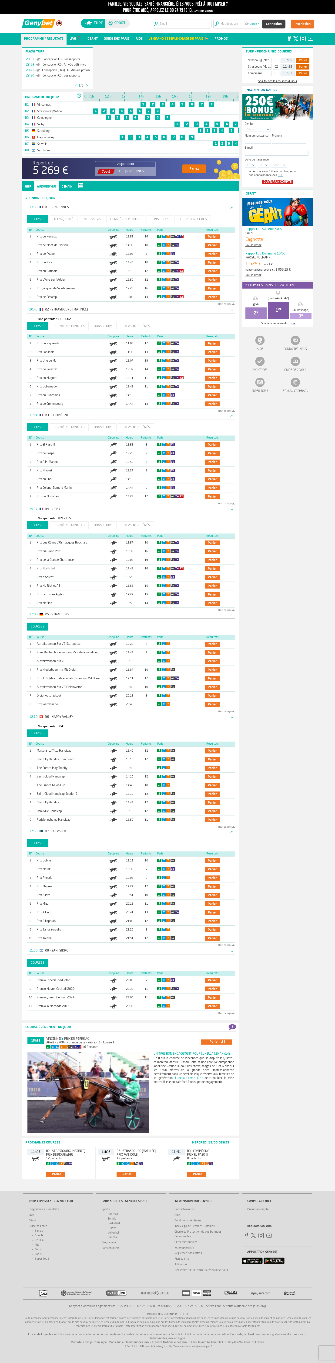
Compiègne (255, 73)
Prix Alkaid (43, 912)
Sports (106, 1209)
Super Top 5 (259, 391)
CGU (280, 175)
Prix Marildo (44, 603)
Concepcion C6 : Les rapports (61, 59)
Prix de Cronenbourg (50, 403)
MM (261, 165)
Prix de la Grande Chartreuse (55, 559)
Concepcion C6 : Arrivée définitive (64, 64)
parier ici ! (217, 1041)
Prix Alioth (43, 895)
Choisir (250, 129)
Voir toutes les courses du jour (277, 81)
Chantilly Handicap (49, 802)
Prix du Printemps (48, 395)
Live (31, 1215)
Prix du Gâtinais (47, 271)
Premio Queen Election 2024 (55, 997)
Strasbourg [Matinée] (261, 60)
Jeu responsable (184, 1247)
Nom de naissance (256, 135)
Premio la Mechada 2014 (53, 1006)
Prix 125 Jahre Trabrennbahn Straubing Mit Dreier (68, 678)
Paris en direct (110, 1248)
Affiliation (180, 1264)
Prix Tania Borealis (49, 929)
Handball (113, 1237)
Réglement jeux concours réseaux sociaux (201, 1270)
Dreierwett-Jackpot (49, 695)
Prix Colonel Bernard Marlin (54, 487)
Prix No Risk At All (48, 585)
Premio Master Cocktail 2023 (56, 988)
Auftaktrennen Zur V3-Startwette (58, 643)
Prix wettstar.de (47, 704)
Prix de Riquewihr (48, 343)
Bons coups (160, 219)
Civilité (249, 123)
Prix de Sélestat (47, 369)
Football (113, 1214)
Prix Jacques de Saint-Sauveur (56, 288)
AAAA (276, 165)
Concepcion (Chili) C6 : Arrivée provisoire (68, 70)
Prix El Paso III (46, 444)
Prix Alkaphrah (46, 921)
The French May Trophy (52, 768)
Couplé (39, 1235)
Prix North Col (46, 568)
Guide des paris (295, 370)
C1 (276, 60)
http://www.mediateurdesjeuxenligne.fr (190, 1346)
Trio (37, 1245)
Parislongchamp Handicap (53, 819)
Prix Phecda (44, 877)
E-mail (249, 147)
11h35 (287, 66)
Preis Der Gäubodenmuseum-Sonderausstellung (67, 652)
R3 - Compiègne (198, 1151)
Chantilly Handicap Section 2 (55, 759)
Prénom (277, 135)
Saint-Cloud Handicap (51, 776)
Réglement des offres (188, 1253)
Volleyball (114, 1232)
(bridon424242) (278, 298)
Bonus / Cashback (295, 391)
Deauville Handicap (49, 811)
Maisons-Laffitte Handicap (54, 750)
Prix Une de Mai (47, 360)
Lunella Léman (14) (189, 1078)
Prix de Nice (44, 262)
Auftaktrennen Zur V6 (51, 661)
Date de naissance (257, 159)
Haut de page (224, 304)
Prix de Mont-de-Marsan (52, 245)
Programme (109, 1242)
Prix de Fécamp (47, 297)
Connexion (274, 24)
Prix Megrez (44, 886)
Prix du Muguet (47, 378)
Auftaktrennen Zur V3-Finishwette (59, 687)
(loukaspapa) (300, 310)
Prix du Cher (44, 479)
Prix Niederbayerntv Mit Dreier (56, 669)
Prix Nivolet (44, 470)
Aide (260, 349)
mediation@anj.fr (155, 1346)
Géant (32, 1220)
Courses (37, 219)
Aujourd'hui (46, 186)
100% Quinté (64, 219)
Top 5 (38, 1254)
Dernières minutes (125, 219)
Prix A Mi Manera (48, 462)
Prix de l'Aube (46, 253)
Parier (303, 60)
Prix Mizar (43, 903)
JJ (247, 165)
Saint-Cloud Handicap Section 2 (57, 793)
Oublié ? (254, 24)
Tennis (112, 1218)
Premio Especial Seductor (53, 980)
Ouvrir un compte (277, 181)
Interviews (92, 219)
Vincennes (54, 1038)
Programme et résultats (44, 1209)
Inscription (303, 24)
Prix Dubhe (44, 860)
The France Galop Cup (51, 785)
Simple (39, 1231)
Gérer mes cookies (186, 1242)
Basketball (114, 1223)
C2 (276, 66)
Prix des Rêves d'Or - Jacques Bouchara (62, 542)
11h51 (287, 73)
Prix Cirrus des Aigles (50, 594)
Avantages (260, 370)
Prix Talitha (44, 938)
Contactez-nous (295, 349)
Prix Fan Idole (45, 352)
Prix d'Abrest (45, 577)
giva (256, 304)
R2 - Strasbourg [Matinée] (65, 1151)
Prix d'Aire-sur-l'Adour (51, 279)
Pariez (194, 168)
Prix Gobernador (47, 386)
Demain (66, 186)
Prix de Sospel (46, 453)
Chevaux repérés (192, 219)
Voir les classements (274, 323)
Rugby (112, 1228)
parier (212, 236)
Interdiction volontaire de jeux (167, 1314)
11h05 (287, 60)
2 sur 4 (39, 1240)
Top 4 (38, 1249)
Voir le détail (253, 245)
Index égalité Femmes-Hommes (194, 1226)
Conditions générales (187, 1220)
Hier (28, 186)
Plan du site (181, 1259)
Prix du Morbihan (48, 496)
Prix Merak (43, 869)
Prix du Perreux (47, 236)
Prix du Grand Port (48, 551)
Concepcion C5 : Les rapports (61, 75)
